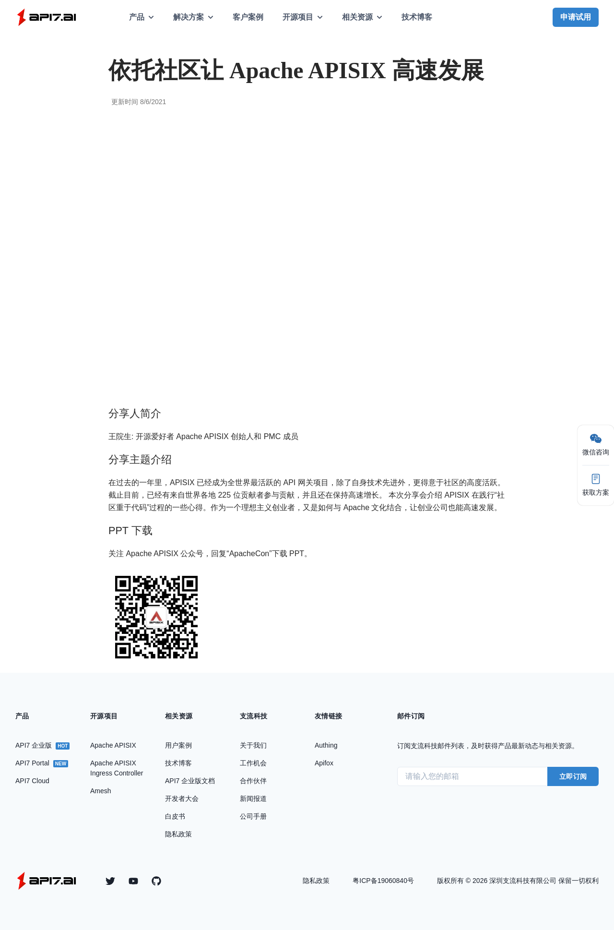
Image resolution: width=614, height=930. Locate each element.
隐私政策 (316, 880)
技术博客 (416, 17)
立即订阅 (573, 776)
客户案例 (248, 17)
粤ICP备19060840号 (383, 880)
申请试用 (575, 17)
